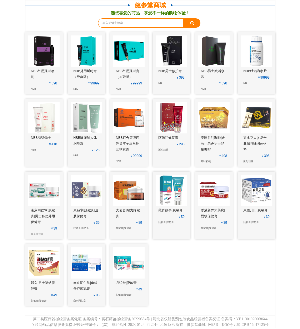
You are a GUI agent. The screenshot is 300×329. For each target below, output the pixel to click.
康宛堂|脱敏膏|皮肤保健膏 (85, 213)
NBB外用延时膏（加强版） (127, 74)
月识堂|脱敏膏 (126, 283)
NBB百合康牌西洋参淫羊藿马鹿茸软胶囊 (127, 143)
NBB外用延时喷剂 (42, 74)
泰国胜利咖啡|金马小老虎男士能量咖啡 (213, 143)
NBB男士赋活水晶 (212, 74)
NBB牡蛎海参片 (255, 71)
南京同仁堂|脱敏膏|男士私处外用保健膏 (43, 216)
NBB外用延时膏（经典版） (85, 74)
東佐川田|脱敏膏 (255, 210)
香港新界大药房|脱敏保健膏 (213, 213)
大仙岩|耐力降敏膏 (128, 213)
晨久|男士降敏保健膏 (43, 285)
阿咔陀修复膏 (168, 137)
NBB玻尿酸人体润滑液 (85, 140)
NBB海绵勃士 (41, 137)
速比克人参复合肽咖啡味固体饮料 (255, 143)
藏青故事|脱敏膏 (170, 210)
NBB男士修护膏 (170, 71)
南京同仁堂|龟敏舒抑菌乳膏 (85, 285)
